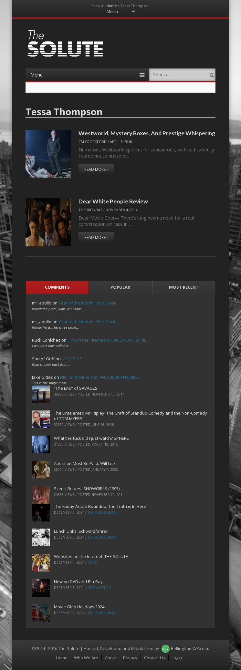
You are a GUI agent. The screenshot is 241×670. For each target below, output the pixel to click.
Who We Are (86, 658)
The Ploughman (102, 512)
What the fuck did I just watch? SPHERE (91, 438)
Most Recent (184, 287)
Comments (57, 287)
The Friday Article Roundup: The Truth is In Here (100, 506)
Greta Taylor (99, 587)
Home (111, 5)
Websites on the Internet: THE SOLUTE (91, 556)
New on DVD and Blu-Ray (78, 581)
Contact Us (154, 658)
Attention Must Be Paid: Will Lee (84, 463)
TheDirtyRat (90, 209)
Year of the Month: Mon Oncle (87, 303)
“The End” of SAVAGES (76, 388)
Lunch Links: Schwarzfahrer (81, 531)
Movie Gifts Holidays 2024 (79, 607)
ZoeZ (92, 562)
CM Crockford (93, 141)
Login (177, 658)
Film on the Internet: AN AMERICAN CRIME (107, 340)
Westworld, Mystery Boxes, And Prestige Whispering (147, 133)
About (111, 658)
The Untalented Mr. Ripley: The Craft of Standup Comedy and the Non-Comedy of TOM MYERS (130, 415)
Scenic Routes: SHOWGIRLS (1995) (87, 488)
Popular (120, 287)
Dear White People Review (113, 201)
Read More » (96, 169)
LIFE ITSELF (72, 359)
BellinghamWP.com (189, 648)
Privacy (130, 658)
